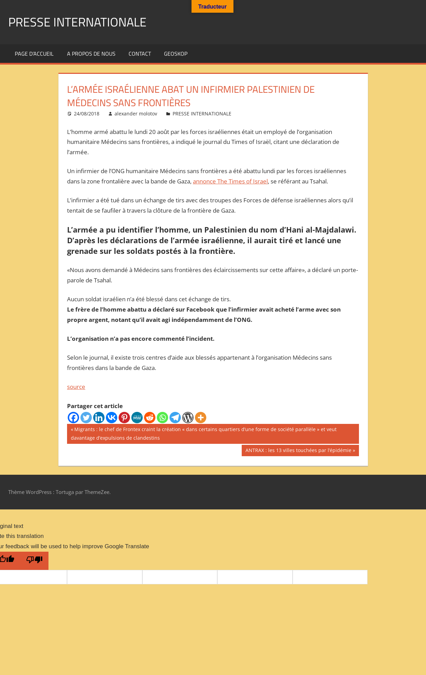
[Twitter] (86, 417)
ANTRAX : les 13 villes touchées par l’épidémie (298, 451)
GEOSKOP (175, 53)
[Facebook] (73, 417)
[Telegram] (175, 417)
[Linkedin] (99, 417)
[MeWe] (137, 417)
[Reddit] (149, 417)
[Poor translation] (34, 561)
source (76, 387)
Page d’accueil (34, 53)
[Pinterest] (124, 417)
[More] (200, 417)
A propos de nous (91, 53)
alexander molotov (135, 113)
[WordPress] (188, 417)
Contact (140, 53)
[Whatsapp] (162, 417)
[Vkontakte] (111, 417)
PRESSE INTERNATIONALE (77, 21)
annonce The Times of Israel (230, 181)
